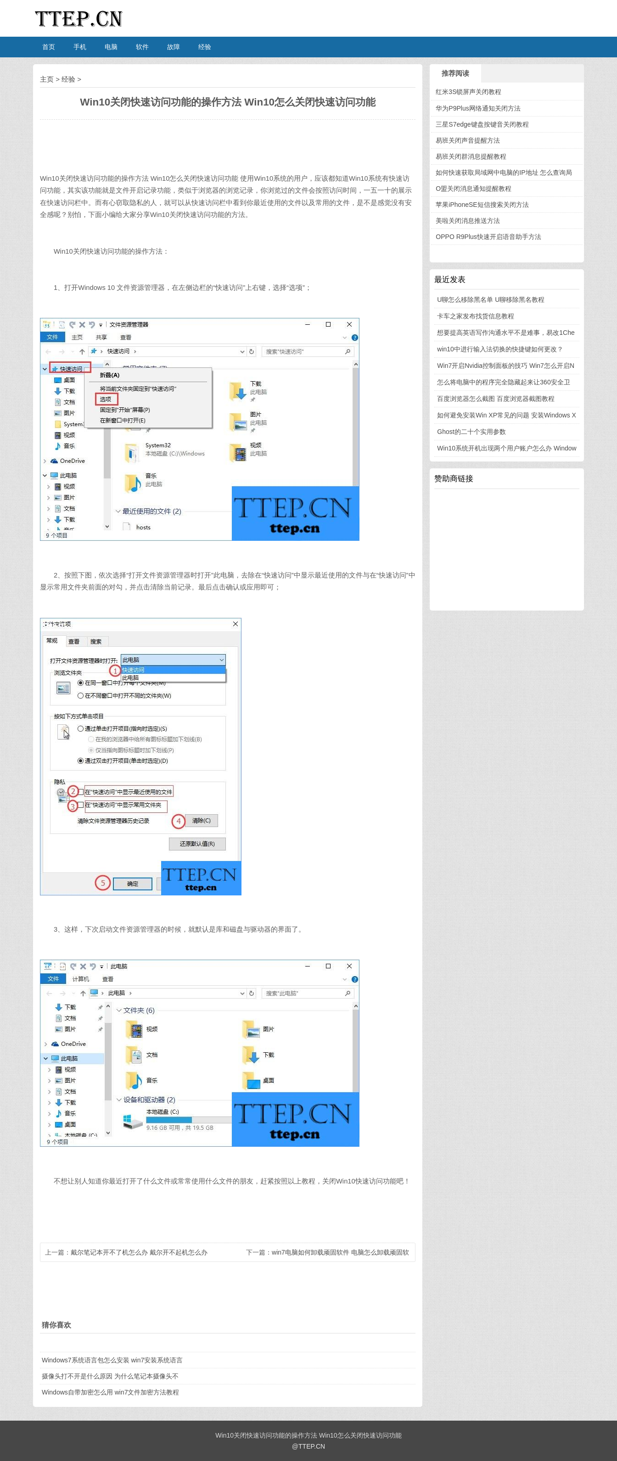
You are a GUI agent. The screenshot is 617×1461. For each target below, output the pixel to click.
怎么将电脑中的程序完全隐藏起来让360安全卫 (503, 382)
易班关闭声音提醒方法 (468, 140)
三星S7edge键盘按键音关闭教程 (482, 124)
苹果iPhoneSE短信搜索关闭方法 (482, 204)
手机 (79, 46)
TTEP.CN (311, 1446)
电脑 (111, 46)
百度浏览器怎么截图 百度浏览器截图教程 (496, 398)
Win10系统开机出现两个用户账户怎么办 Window (506, 448)
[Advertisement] (506, 548)
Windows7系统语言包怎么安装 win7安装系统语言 (112, 1360)
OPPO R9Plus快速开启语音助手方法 (488, 236)
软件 (142, 46)
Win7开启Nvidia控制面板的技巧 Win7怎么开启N (505, 365)
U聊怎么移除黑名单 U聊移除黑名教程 (490, 299)
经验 (204, 46)
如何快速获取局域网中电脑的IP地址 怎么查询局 (504, 172)
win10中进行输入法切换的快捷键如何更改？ (500, 349)
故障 (173, 46)
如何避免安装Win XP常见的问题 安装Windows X (506, 415)
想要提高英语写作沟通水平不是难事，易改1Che (505, 332)
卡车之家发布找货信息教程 (475, 316)
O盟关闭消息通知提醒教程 (473, 188)
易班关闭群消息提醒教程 (471, 156)
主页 (47, 79)
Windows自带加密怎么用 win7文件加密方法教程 (110, 1392)
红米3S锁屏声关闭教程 (468, 91)
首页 (48, 46)
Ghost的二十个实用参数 (471, 431)
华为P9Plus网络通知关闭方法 (478, 108)
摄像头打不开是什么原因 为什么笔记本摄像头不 (110, 1376)
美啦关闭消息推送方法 (468, 220)
